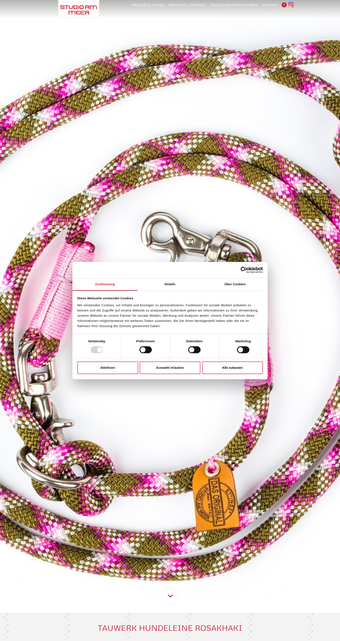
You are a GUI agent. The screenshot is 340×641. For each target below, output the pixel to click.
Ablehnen (107, 368)
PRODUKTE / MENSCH (187, 5)
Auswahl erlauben (170, 368)
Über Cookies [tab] (235, 284)
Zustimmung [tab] (105, 284)
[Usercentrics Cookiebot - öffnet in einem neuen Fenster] (244, 270)
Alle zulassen (232, 368)
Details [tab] (170, 284)
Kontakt (270, 5)
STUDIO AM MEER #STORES (233, 5)
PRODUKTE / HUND (148, 5)
